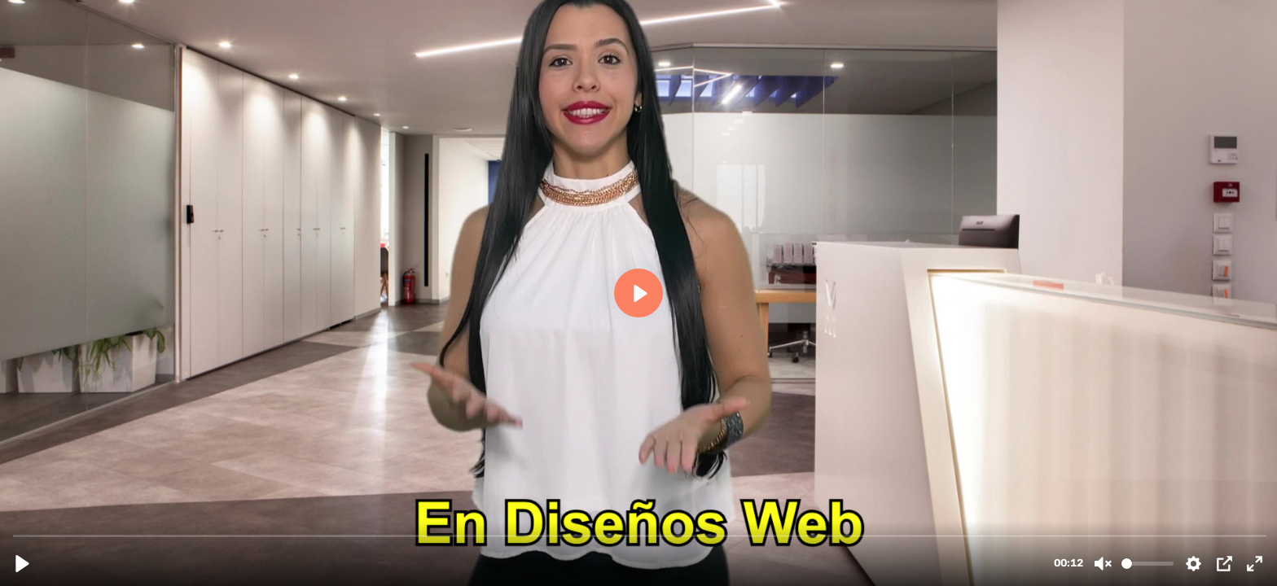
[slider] (640, 535)
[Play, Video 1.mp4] (22, 563)
